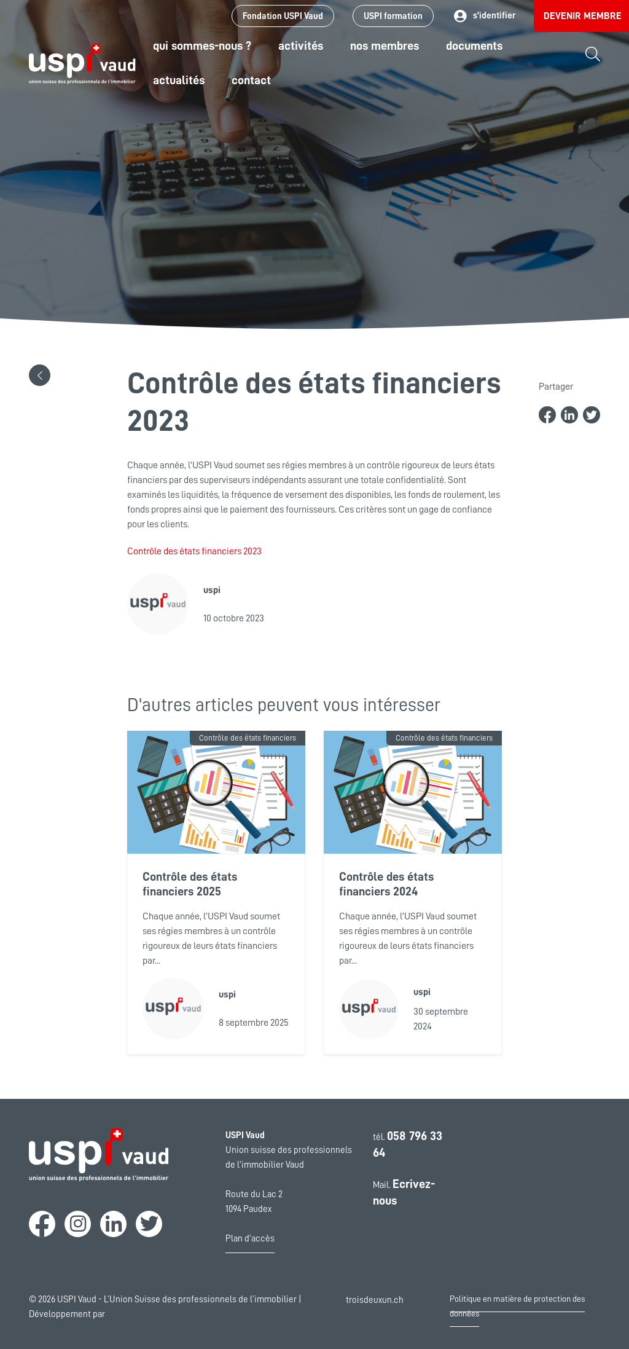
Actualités (179, 80)
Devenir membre (583, 16)
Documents (474, 45)
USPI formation (393, 16)
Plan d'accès (250, 1238)
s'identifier (483, 16)
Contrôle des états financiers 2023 (194, 551)
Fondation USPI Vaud (283, 16)
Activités (300, 45)
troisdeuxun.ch (375, 1308)
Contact (251, 80)
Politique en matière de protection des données (517, 1306)
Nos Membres (384, 45)
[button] (39, 375)
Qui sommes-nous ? (202, 45)
